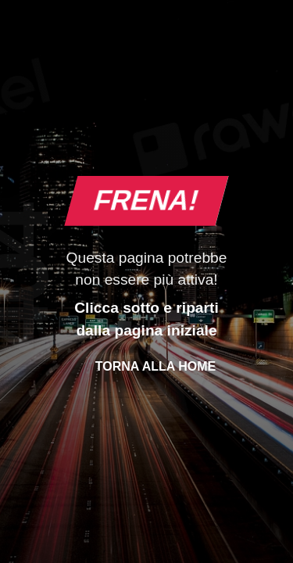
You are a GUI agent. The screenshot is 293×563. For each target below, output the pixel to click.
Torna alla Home (155, 366)
